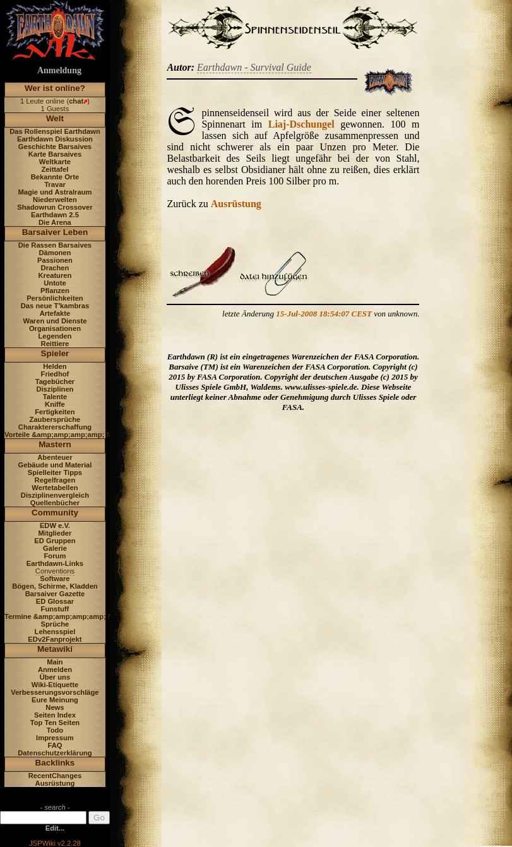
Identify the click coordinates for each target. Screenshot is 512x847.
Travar (55, 184)
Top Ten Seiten (55, 722)
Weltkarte (55, 161)
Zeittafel (54, 169)
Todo (55, 730)
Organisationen (55, 328)
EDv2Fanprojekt (54, 639)
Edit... (54, 828)
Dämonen (55, 252)
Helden (54, 366)
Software (54, 578)
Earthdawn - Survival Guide (254, 67)
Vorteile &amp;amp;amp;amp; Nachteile (71, 434)
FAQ (54, 745)
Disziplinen (54, 389)
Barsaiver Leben (55, 232)
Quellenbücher (55, 503)
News (54, 707)
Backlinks (55, 762)
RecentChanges (55, 775)
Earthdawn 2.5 (55, 215)
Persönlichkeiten (55, 298)
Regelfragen (55, 480)
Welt (55, 118)
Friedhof (55, 374)
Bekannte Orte (55, 177)
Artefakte (55, 313)
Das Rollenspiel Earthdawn (54, 131)
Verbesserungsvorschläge (54, 692)
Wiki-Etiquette (55, 684)
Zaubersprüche (55, 419)
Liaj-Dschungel (301, 124)
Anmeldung (59, 70)
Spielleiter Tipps (55, 472)
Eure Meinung (55, 700)
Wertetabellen (55, 487)
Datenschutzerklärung (55, 753)
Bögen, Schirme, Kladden (55, 586)
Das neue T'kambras (55, 305)
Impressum (55, 738)
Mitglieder (55, 533)
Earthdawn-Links (55, 563)
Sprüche (55, 624)
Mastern (55, 444)
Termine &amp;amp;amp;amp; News (65, 616)
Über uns (55, 677)
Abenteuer (54, 457)
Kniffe (55, 404)
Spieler (55, 353)
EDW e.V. (55, 525)
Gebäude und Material (55, 465)
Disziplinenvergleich (55, 495)
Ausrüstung (55, 783)
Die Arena (55, 222)
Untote (55, 283)
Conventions (54, 571)
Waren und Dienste (54, 321)
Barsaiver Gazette (55, 594)
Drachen (55, 268)
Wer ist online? (55, 88)
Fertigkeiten (54, 412)
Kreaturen (55, 275)
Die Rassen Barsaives (55, 245)
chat (76, 101)
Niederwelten (55, 199)
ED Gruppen (54, 540)
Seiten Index (55, 715)
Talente (55, 396)
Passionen (55, 260)
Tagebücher (55, 381)
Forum (55, 556)
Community (55, 512)
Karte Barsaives (55, 154)
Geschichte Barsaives (55, 146)
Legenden (55, 336)
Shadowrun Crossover (54, 207)
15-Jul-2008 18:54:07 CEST (324, 313)
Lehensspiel (55, 631)
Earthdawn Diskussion (55, 139)
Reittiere (55, 343)
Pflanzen (54, 290)
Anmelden (55, 669)
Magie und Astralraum (55, 192)
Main (55, 662)
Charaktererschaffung (55, 427)
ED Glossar (55, 601)
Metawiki (55, 649)
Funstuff (55, 609)
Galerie (55, 548)
